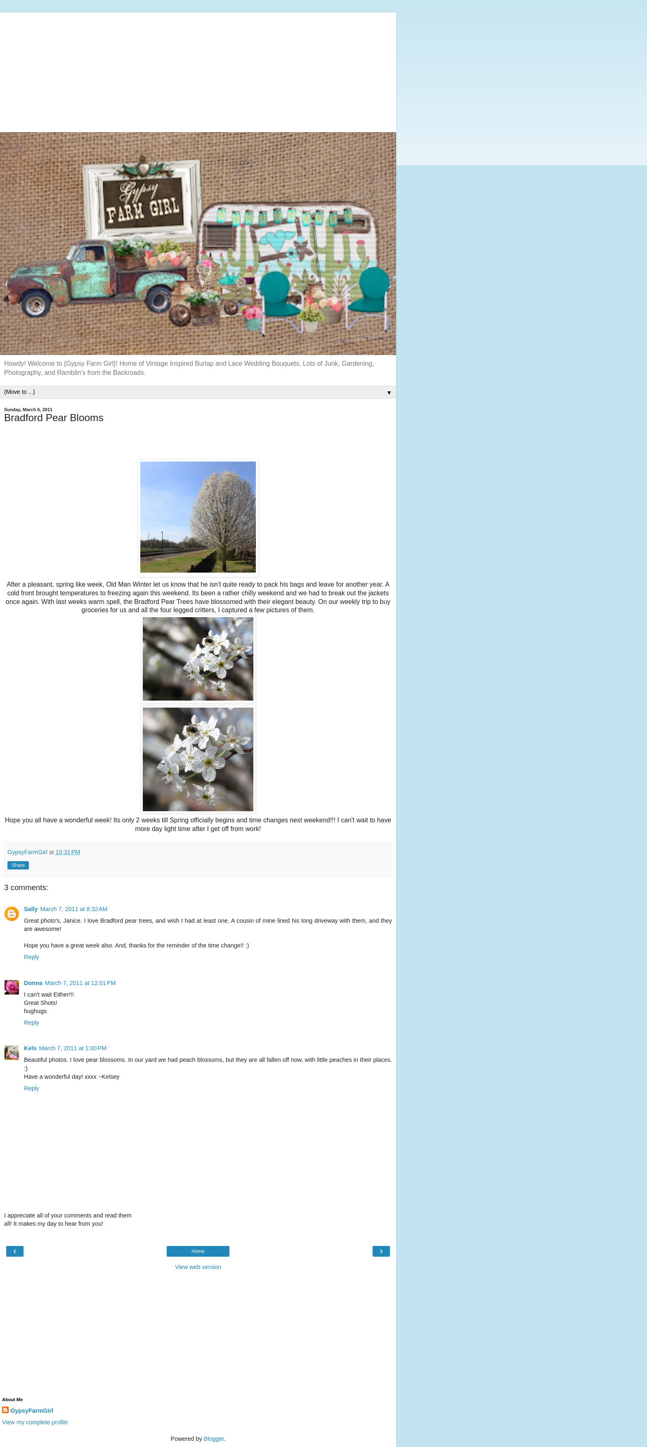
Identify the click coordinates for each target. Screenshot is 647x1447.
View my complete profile (35, 1422)
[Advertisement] (198, 70)
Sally (31, 909)
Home (198, 1251)
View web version (198, 1267)
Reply (31, 957)
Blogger (214, 1438)
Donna (33, 983)
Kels (30, 1048)
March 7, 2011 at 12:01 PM (80, 983)
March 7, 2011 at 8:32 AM (74, 909)
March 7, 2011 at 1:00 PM (72, 1048)
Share (18, 865)
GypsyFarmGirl (31, 1410)
